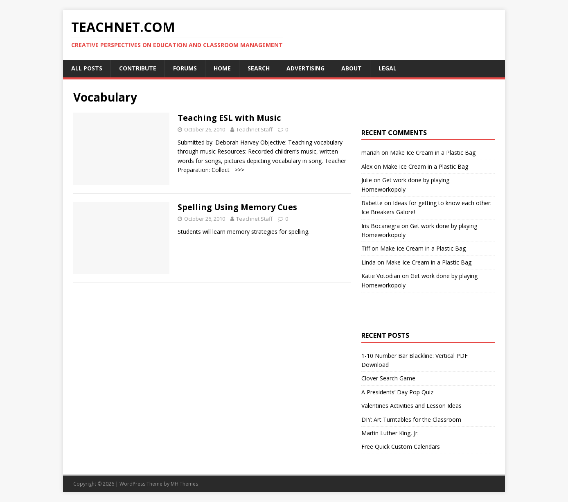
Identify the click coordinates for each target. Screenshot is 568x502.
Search (259, 68)
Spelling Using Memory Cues (237, 207)
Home (222, 68)
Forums (185, 68)
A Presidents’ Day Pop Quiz (397, 392)
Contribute (137, 68)
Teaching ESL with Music (229, 117)
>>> (237, 170)
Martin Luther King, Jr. (390, 433)
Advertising (305, 68)
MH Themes (184, 483)
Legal (388, 68)
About (351, 68)
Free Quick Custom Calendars (400, 446)
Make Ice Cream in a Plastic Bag (433, 152)
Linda (368, 262)
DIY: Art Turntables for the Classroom (411, 419)
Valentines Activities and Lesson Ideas (411, 405)
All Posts (86, 68)
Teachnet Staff (254, 129)
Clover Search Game (388, 378)
